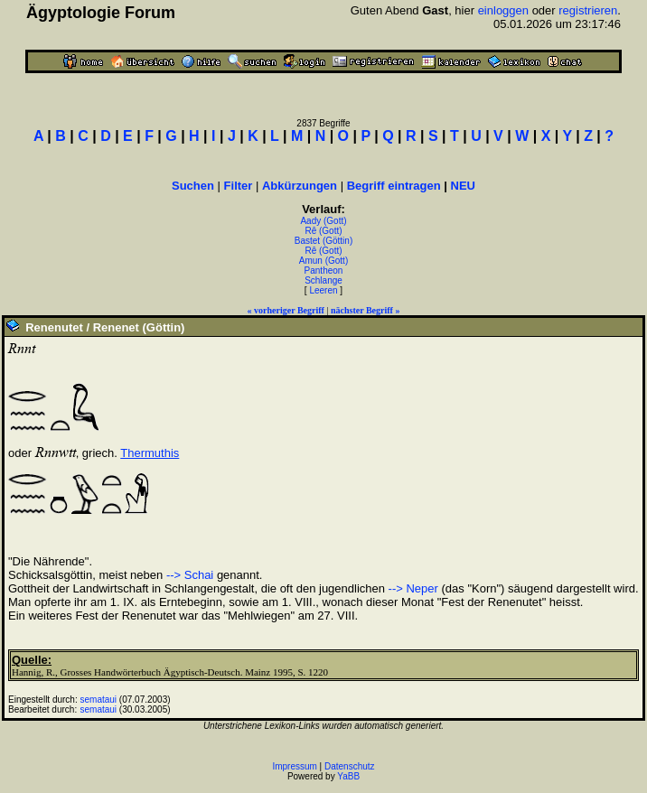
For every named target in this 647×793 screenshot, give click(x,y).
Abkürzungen (299, 185)
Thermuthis (149, 453)
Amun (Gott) (323, 261)
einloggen (503, 10)
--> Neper (413, 588)
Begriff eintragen (394, 185)
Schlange (323, 280)
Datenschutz (349, 766)
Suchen (193, 185)
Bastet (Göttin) (323, 241)
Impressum (294, 766)
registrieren (587, 10)
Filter (238, 185)
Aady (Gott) (323, 221)
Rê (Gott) (323, 231)
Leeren (323, 290)
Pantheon (324, 270)
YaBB (348, 776)
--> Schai (189, 575)
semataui (98, 699)
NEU (463, 185)
